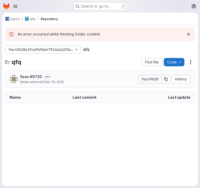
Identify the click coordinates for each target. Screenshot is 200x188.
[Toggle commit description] (47, 76)
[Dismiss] (188, 34)
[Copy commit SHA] (166, 79)
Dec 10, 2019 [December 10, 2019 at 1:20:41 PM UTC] (54, 82)
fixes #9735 (31, 76)
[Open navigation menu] (15, 6)
